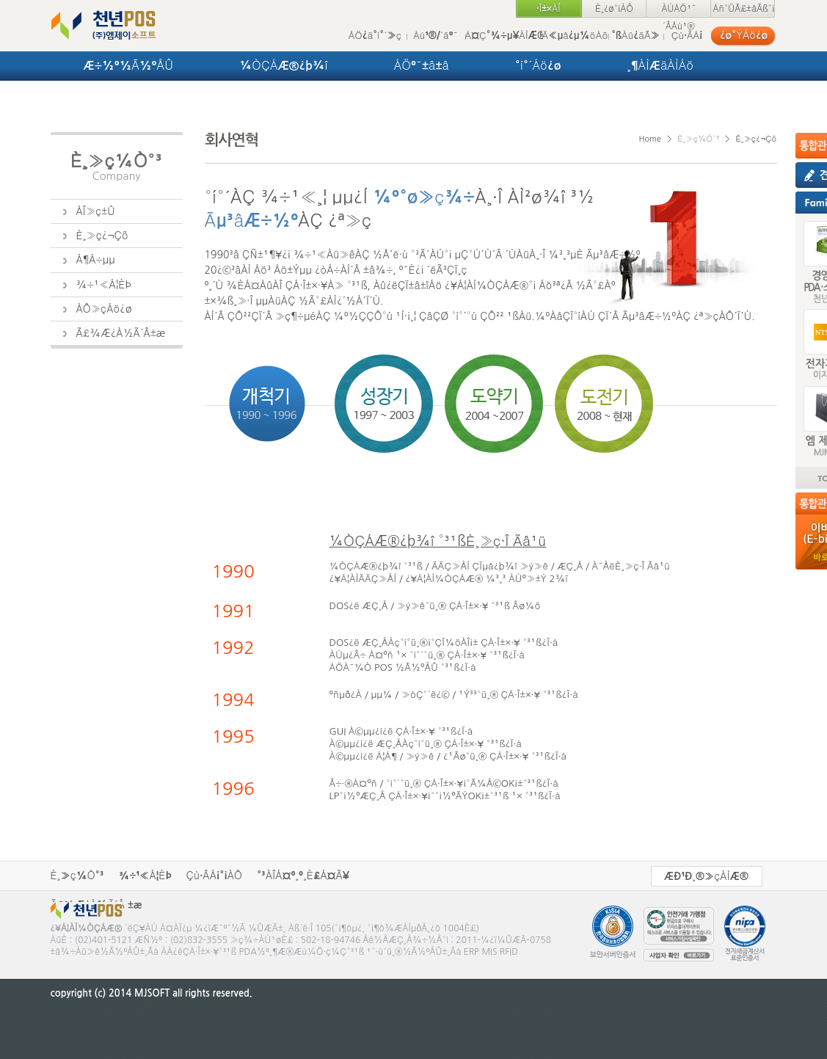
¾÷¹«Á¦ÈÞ (145, 875)
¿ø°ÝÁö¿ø (744, 35)
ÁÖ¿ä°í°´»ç (375, 35)
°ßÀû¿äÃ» (635, 35)
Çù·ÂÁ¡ (686, 35)
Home (649, 139)
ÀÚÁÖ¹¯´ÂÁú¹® (678, 11)
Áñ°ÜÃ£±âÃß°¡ (743, 8)
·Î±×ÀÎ (548, 8)
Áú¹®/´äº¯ (435, 35)
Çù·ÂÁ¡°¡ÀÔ (214, 875)
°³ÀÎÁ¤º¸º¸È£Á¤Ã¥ (303, 875)
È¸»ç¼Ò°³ (77, 875)
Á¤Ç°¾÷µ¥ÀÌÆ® (503, 35)
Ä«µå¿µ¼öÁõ (575, 35)
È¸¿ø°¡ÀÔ (614, 8)
